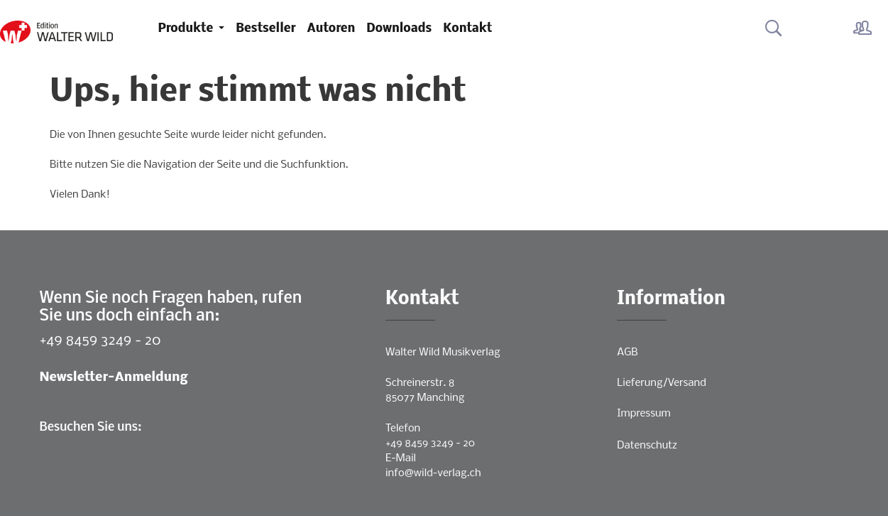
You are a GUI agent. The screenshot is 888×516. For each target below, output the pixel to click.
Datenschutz (647, 445)
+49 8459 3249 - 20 (100, 340)
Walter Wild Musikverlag (442, 352)
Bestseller (265, 29)
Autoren (331, 29)
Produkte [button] (187, 29)
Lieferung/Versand (661, 383)
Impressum (643, 413)
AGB (627, 352)
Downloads (399, 29)
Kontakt (467, 29)
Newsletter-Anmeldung (114, 378)
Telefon (402, 428)
